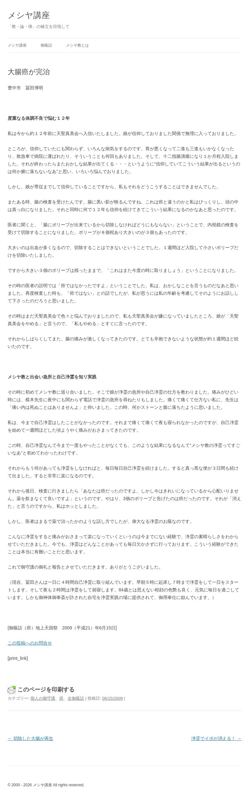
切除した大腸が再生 (30, 738)
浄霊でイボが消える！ (216, 738)
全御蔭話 (76, 698)
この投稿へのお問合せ (30, 643)
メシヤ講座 (29, 15)
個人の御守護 (42, 698)
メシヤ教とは (77, 45)
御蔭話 (46, 45)
